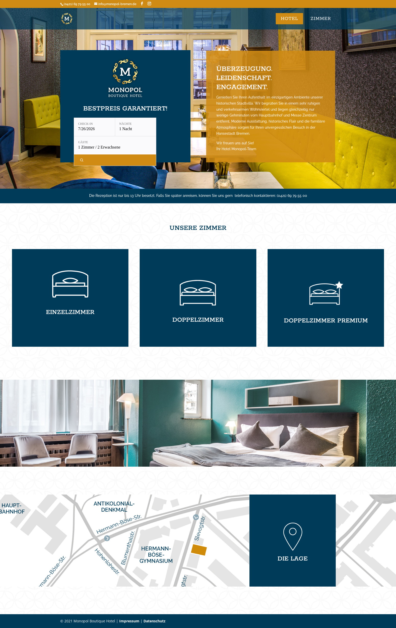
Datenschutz (154, 621)
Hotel (289, 18)
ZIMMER (320, 18)
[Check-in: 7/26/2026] (94, 127)
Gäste (83, 142)
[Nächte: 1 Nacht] (135, 127)
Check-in (85, 124)
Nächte (125, 124)
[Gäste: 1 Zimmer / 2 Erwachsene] (115, 145)
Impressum (129, 621)
